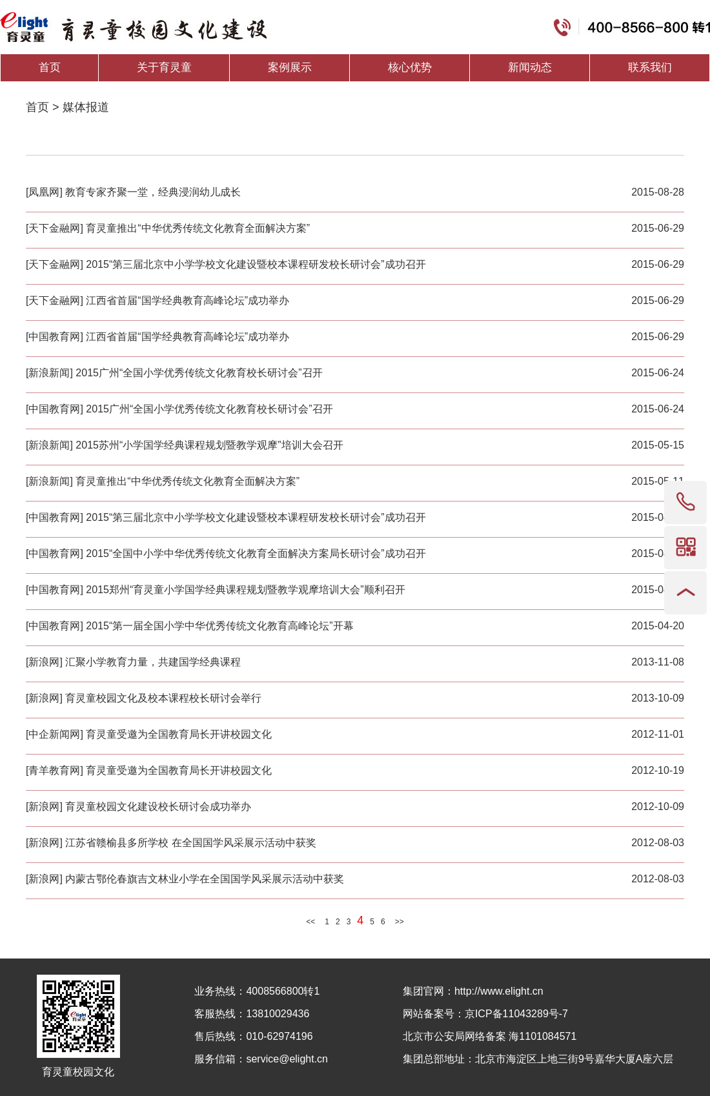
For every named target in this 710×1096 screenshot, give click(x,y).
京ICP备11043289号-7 (516, 1013)
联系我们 (650, 67)
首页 (50, 67)
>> (399, 921)
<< (310, 921)
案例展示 (290, 67)
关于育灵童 (164, 67)
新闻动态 (530, 67)
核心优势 (410, 67)
